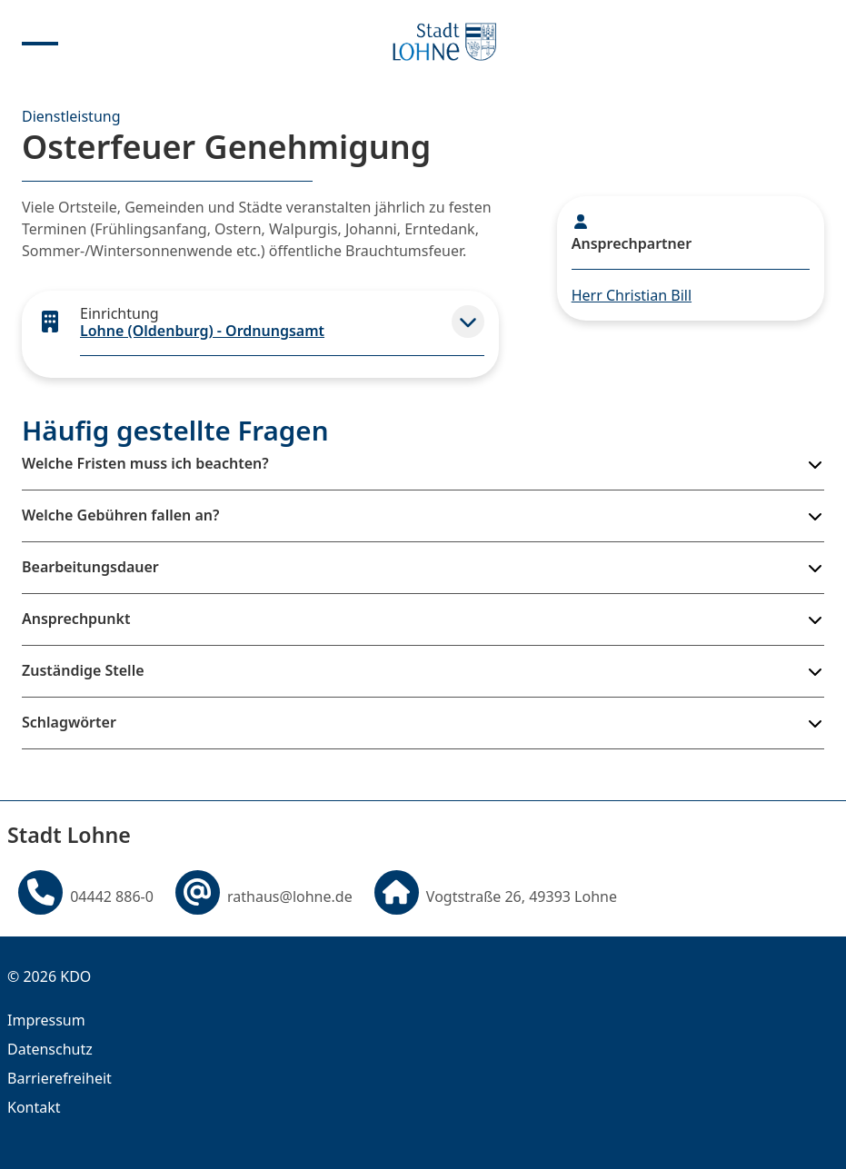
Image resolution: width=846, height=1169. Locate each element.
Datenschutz (50, 1049)
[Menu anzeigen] (40, 41)
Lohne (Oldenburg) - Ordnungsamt (202, 331)
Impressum (46, 1020)
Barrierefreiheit (59, 1078)
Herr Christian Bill (632, 295)
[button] (468, 321)
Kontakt (34, 1107)
